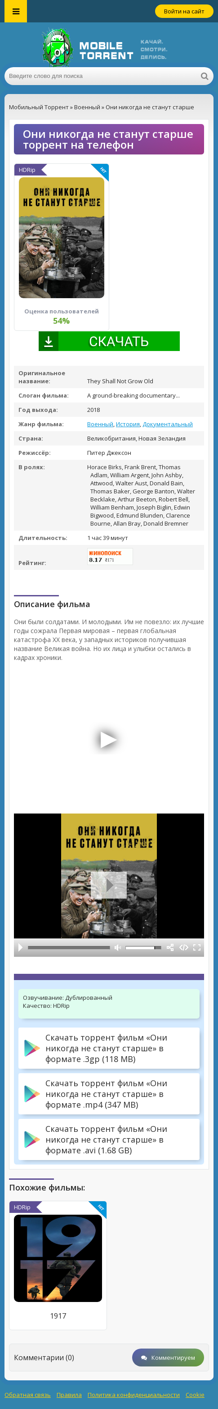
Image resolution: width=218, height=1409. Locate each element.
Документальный (167, 424)
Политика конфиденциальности (134, 1395)
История (128, 424)
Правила (69, 1395)
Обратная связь (27, 1395)
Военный (100, 424)
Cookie (195, 1395)
